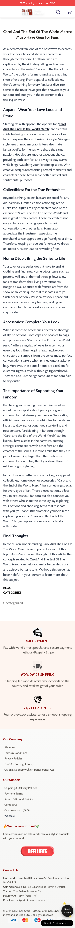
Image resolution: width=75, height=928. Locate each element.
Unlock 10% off (67, 911)
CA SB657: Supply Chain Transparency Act (29, 769)
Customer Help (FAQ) (17, 810)
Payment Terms (13, 793)
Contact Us (10, 804)
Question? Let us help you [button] (57, 923)
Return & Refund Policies (18, 799)
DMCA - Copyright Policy (19, 764)
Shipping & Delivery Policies (20, 788)
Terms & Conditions (15, 753)
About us (9, 747)
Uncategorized (11, 603)
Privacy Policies (13, 758)
